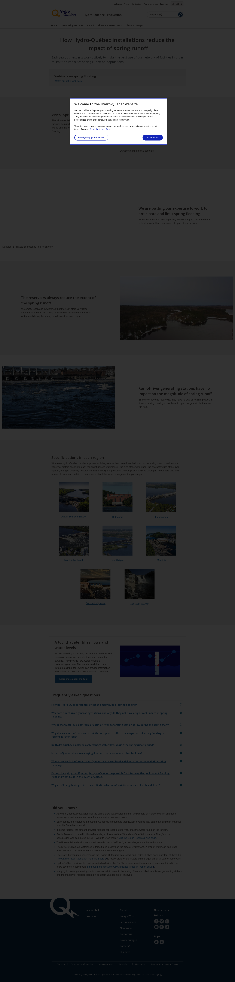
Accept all (152, 137)
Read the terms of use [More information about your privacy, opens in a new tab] (100, 129)
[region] (118, 121)
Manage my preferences (91, 137)
